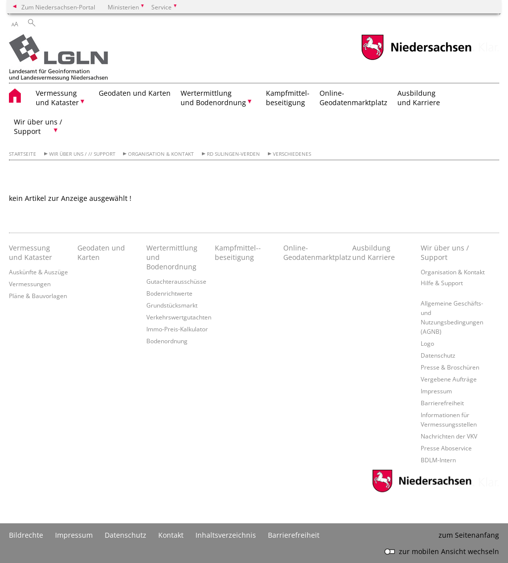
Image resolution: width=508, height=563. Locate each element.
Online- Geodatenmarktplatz (353, 97)
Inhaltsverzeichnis (225, 535)
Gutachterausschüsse (176, 281)
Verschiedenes (292, 154)
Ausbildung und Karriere (418, 97)
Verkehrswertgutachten (178, 317)
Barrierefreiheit (442, 403)
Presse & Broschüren (450, 367)
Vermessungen (30, 284)
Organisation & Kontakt (161, 154)
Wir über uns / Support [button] (38, 126)
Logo (427, 343)
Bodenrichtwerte (169, 293)
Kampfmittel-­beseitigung (238, 252)
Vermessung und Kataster (30, 252)
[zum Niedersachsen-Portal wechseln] (416, 58)
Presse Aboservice (446, 448)
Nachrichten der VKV (449, 436)
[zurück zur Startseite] (58, 58)
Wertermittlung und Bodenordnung (171, 257)
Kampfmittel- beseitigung (288, 97)
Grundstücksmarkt (171, 305)
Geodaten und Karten (135, 93)
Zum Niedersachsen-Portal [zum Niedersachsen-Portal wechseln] (58, 7)
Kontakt (171, 535)
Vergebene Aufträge (449, 379)
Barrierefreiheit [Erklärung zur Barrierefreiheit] (293, 535)
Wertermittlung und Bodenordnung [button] (213, 97)
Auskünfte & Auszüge (38, 272)
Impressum (436, 391)
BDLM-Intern (438, 460)
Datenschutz (438, 355)
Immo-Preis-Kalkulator (177, 329)
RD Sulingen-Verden (233, 154)
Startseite (22, 154)
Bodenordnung (167, 341)
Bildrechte (26, 535)
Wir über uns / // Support (82, 154)
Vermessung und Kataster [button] (57, 97)
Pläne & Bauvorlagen (38, 296)
